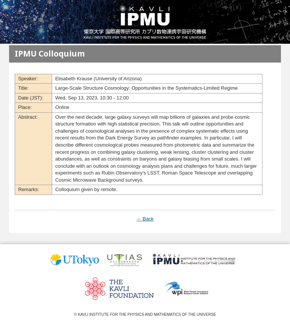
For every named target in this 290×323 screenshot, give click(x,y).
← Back (145, 219)
